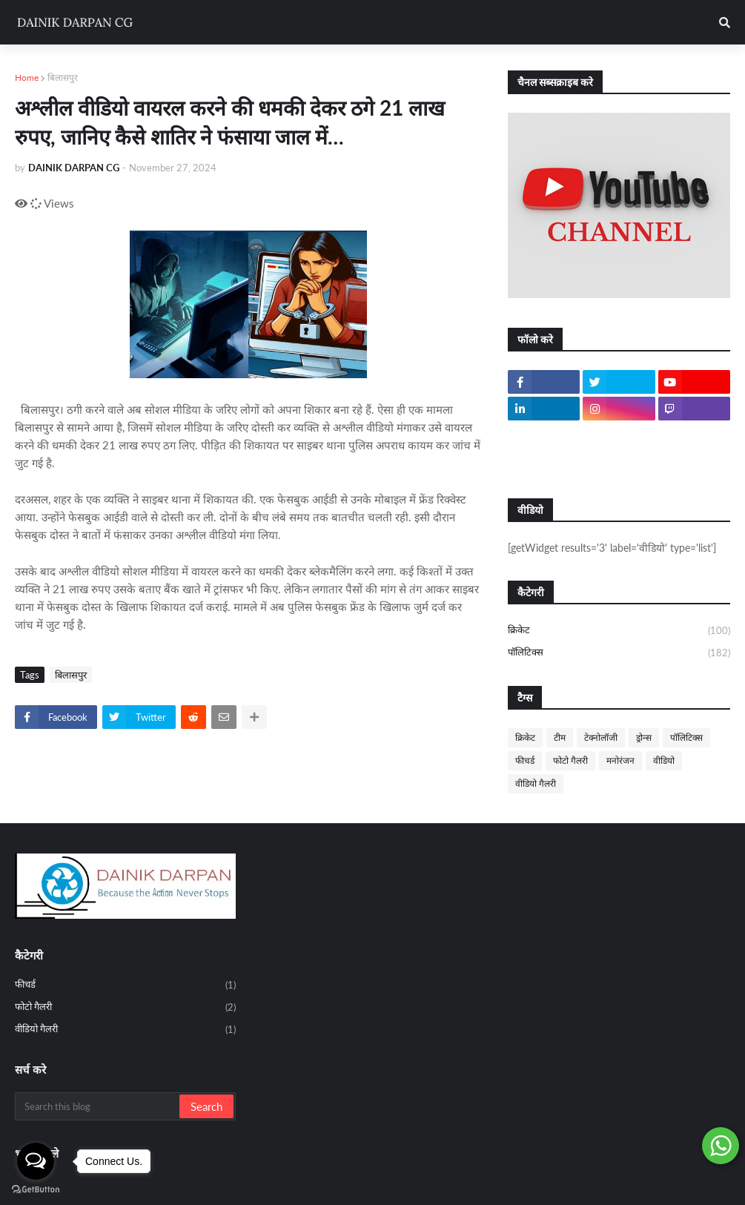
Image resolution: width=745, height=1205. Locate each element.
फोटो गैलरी (570, 760)
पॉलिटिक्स (619, 653)
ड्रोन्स (644, 737)
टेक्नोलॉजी (600, 737)
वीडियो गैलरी (535, 783)
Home (27, 77)
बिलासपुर (62, 77)
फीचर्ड (524, 760)
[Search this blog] (98, 1106)
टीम (560, 737)
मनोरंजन (620, 760)
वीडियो (664, 760)
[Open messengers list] (35, 1161)
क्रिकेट (619, 631)
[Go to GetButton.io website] (35, 1190)
